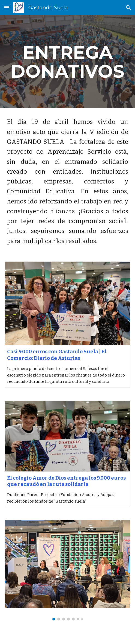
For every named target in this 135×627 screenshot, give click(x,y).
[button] (6, 7)
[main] (67, 61)
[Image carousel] (67, 570)
